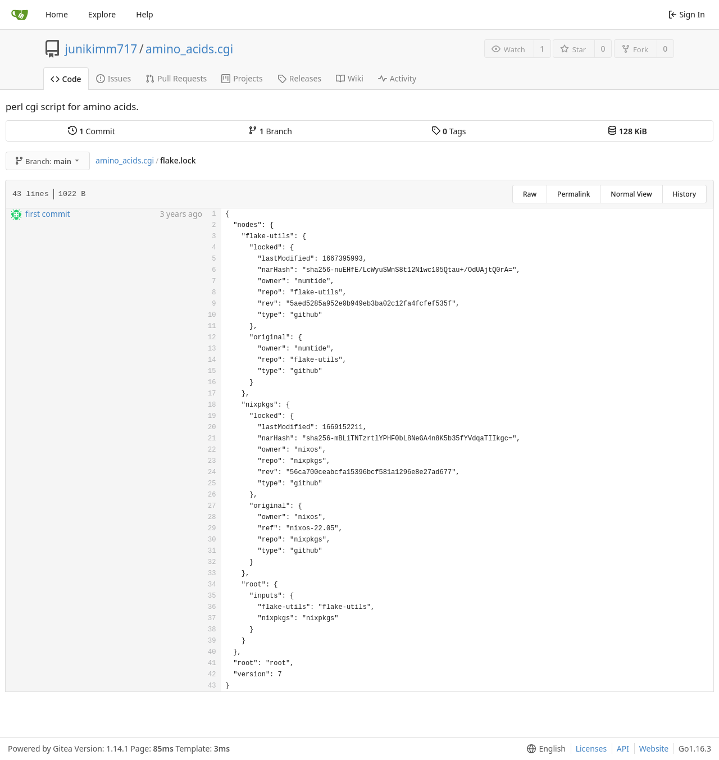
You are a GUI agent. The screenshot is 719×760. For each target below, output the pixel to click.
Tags (448, 131)
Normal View (631, 194)
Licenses (591, 748)
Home (56, 14)
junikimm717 (101, 48)
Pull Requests (176, 78)
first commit (47, 213)
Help (144, 14)
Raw (529, 194)
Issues (113, 78)
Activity (397, 78)
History (684, 194)
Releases (299, 78)
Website (654, 748)
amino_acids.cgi (189, 48)
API (623, 748)
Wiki (349, 78)
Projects (241, 78)
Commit (91, 131)
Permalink (573, 194)
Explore (102, 14)
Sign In (687, 14)
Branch (270, 131)
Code (66, 79)
